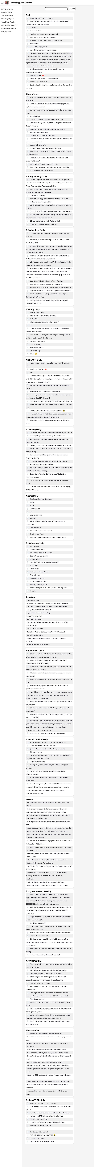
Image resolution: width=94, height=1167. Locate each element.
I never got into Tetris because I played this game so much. (50, 445)
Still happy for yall (36, 752)
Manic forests (34, 569)
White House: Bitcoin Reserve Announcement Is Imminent (50, 933)
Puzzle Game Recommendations (41, 464)
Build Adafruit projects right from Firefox (44, 164)
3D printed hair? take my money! (41, 18)
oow (31, 372)
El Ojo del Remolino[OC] (38, 581)
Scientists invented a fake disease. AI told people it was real (51, 401)
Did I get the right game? (38, 47)
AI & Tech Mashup (7, 9)
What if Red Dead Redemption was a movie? (45, 392)
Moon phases (34, 546)
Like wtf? (33, 28)
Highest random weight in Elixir (41, 202)
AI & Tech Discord (7, 15)
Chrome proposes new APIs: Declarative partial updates (49, 180)
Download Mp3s (6, 12)
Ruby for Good (35, 116)
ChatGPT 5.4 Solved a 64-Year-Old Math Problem (47, 1122)
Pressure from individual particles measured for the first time (48, 1081)
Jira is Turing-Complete (35, 635)
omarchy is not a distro (34, 616)
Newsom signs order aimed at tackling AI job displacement (50, 287)
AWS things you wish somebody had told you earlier (48, 970)
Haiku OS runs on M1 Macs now (38, 645)
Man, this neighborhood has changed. (43, 50)
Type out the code (33, 600)
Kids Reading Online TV (9, 25)
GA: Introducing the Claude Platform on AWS (45, 974)
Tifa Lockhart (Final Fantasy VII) (41, 531)
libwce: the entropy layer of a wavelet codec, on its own (49, 199)
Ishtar (32, 505)
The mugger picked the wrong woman (43, 37)
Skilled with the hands (37, 341)
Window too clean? (36, 347)
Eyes (31, 512)
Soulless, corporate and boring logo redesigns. (46, 40)
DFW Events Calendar (8, 28)
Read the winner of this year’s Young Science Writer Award (47, 1053)
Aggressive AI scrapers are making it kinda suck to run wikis (48, 603)
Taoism (32, 502)
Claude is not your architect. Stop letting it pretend (47, 129)
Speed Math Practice (8, 22)
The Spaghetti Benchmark (39, 1132)
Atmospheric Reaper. (37, 578)
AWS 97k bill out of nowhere (40, 983)
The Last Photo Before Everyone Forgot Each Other (48, 537)
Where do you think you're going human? (44, 322)
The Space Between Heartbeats (41, 499)
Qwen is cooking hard (37, 762)
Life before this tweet (37, 1138)
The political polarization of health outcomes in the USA (49, 167)
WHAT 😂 (33, 354)
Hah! (31, 325)
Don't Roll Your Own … (35, 619)
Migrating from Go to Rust (39, 132)
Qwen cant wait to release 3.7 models (43, 746)
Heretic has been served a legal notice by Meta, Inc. (48, 742)
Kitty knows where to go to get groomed (44, 34)
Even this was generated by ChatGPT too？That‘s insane (50, 1113)
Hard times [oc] (35, 344)
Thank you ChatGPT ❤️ (38, 369)
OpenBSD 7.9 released (35, 629)
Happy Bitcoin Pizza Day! (39, 936)
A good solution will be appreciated (42, 1141)
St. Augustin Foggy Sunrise (39, 572)
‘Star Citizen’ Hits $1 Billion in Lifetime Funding (46, 281)
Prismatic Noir (35, 575)
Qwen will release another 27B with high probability (48, 749)
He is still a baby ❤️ (37, 75)
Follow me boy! (35, 351)
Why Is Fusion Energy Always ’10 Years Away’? (46, 284)
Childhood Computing (37, 195)
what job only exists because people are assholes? (48, 733)
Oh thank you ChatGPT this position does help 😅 (47, 411)
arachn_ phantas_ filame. (39, 585)
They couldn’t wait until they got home (43, 316)
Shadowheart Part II (37, 534)
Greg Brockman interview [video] (41, 170)
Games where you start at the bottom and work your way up (51, 433)
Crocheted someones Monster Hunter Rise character (48, 461)
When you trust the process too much (43, 1103)
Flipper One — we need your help (38, 613)
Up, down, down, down (38, 923)
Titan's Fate (34, 565)
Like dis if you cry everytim (39, 1119)
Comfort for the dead (37, 550)
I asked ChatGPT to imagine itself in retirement (46, 1116)
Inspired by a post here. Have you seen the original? (48, 588)
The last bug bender (37, 312)
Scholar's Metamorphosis (39, 556)
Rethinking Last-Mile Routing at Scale (43, 224)
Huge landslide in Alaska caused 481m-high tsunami (45, 1062)
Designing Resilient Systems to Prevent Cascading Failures (51, 211)
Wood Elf (33, 591)
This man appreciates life (39, 82)
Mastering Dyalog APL (38, 145)
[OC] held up (34, 319)
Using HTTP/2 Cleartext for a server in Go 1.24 (46, 120)
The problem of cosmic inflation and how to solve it (44, 1034)
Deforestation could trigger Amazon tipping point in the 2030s (48, 1065)
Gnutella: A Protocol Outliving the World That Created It (46, 632)
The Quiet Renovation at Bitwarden (39, 610)
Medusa (33, 518)
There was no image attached (40, 1125)
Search (72, 9)
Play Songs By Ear (7, 19)
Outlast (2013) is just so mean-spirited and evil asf (47, 436)
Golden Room (35, 509)
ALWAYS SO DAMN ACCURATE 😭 (42, 1135)
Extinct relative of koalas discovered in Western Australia (46, 1050)
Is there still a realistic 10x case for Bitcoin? (45, 955)
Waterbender (34, 44)
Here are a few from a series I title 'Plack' (44, 562)
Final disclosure (35, 528)
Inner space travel (36, 515)
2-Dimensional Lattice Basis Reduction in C (45, 221)
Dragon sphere (35, 559)
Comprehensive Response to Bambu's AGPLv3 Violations (47, 606)
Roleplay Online (6, 31)
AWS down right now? (37, 999)
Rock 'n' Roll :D (35, 31)
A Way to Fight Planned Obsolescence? (44, 79)
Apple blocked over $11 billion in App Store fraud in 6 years (50, 291)
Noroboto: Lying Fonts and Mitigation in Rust (45, 148)
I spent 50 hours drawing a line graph (43, 135)
